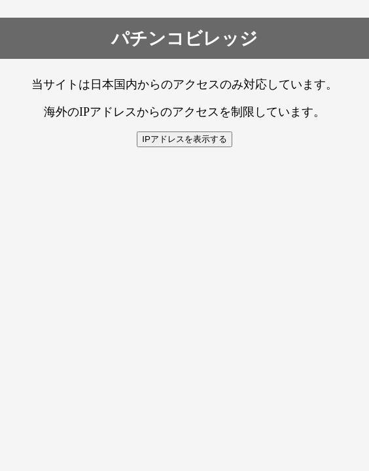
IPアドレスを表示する (184, 139)
